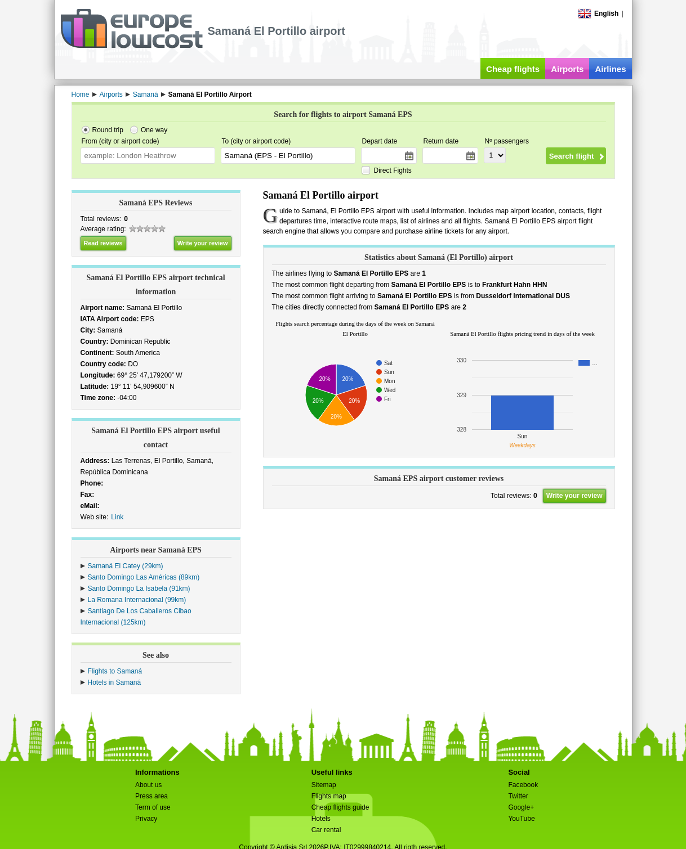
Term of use (153, 807)
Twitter (518, 796)
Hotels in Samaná (114, 682)
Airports (567, 69)
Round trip (107, 130)
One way (154, 130)
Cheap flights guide (340, 807)
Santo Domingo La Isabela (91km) (139, 588)
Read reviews (103, 243)
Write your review (202, 243)
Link (117, 517)
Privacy (146, 819)
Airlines (610, 69)
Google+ (521, 807)
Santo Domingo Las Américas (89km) (144, 577)
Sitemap (323, 785)
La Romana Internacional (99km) (137, 600)
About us (148, 785)
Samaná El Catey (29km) (125, 566)
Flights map (328, 796)
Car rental (326, 830)
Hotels (321, 819)
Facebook (523, 785)
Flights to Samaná (115, 671)
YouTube (521, 819)
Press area (151, 796)
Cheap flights (513, 69)
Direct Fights (393, 170)
